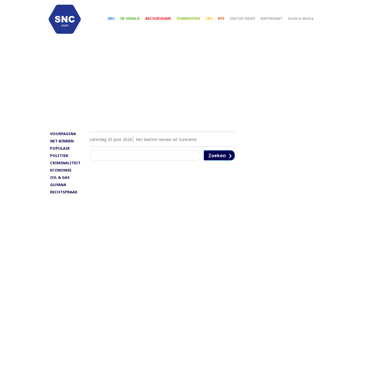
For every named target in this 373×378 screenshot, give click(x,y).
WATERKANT (277, 20)
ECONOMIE (60, 175)
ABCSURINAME (163, 20)
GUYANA (58, 189)
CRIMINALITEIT (65, 167)
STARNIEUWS (193, 20)
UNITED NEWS (248, 20)
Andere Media (306, 20)
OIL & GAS (60, 182)
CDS (214, 20)
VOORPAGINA (63, 138)
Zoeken (217, 160)
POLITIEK (59, 160)
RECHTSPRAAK (63, 196)
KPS (226, 20)
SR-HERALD (135, 20)
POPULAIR (60, 153)
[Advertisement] (186, 89)
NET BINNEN (62, 146)
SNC (116, 20)
